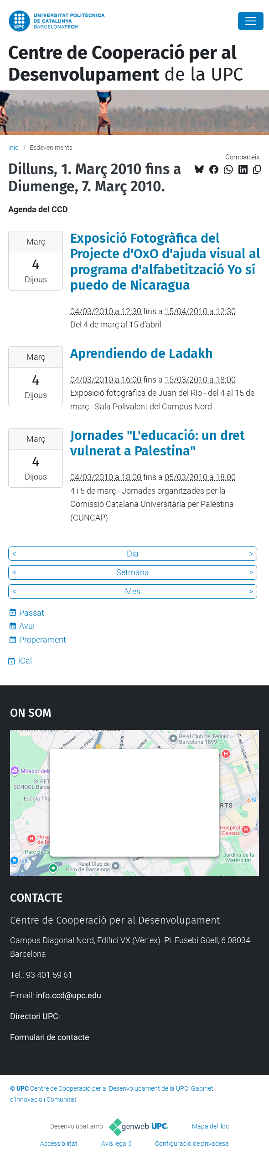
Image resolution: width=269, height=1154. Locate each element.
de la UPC (125, 64)
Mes (132, 591)
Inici (14, 147)
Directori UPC (34, 1016)
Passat (31, 613)
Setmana (132, 572)
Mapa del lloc (210, 1126)
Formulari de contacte (49, 1037)
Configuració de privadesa (192, 1143)
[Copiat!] (257, 169)
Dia (133, 553)
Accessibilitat (59, 1143)
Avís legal (114, 1143)
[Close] (251, 21)
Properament (42, 639)
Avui (27, 626)
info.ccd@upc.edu (68, 995)
